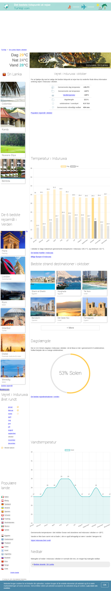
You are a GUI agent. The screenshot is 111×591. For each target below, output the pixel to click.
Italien (4, 305)
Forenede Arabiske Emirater (11, 356)
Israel (6, 550)
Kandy (5, 129)
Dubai (5, 353)
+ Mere (70, 327)
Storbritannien (7, 279)
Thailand (7, 543)
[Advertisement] (55, 30)
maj (9, 420)
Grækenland (8, 539)
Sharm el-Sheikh (39, 291)
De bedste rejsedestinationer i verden (45, 397)
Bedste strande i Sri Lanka (44, 564)
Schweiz (7, 515)
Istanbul (6, 328)
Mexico (6, 526)
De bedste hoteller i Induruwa (42, 253)
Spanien (7, 511)
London (6, 276)
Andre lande (14, 572)
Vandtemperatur (69, 95)
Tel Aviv (87, 291)
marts (10, 414)
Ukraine (7, 508)
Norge (6, 565)
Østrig (6, 500)
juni (9, 423)
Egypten (7, 535)
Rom (4, 302)
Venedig (6, 379)
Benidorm (36, 318)
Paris (4, 250)
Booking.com (4, 389)
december (11, 443)
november (11, 440)
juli (9, 427)
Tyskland (7, 504)
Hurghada (62, 291)
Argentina (7, 554)
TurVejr (3, 50)
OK (104, 585)
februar (10, 410)
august (10, 430)
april (9, 417)
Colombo (7, 103)
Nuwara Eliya (9, 155)
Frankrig (4, 253)
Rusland (7, 558)
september (12, 433)
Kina (6, 561)
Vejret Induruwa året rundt (41, 540)
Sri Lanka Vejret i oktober (18, 50)
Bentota (6, 180)
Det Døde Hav (63, 318)
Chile (6, 569)
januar (10, 407)
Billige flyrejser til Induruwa (41, 257)
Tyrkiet (4, 330)
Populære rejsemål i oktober (41, 113)
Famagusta (89, 318)
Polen (6, 546)
